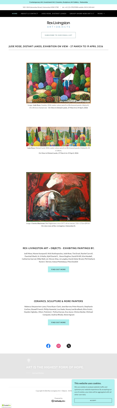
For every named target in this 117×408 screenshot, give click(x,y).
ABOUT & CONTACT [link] (29, 13)
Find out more (58, 269)
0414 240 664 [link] (89, 7)
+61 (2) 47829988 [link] (71, 7)
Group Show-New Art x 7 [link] (82, 13)
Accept (93, 400)
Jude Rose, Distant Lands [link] (53, 13)
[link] (58, 24)
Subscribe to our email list (58, 35)
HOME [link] (14, 13)
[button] (101, 13)
